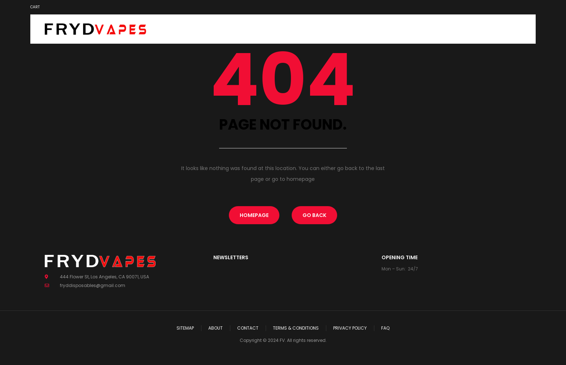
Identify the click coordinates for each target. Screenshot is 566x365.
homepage (254, 215)
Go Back (314, 215)
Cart (35, 7)
